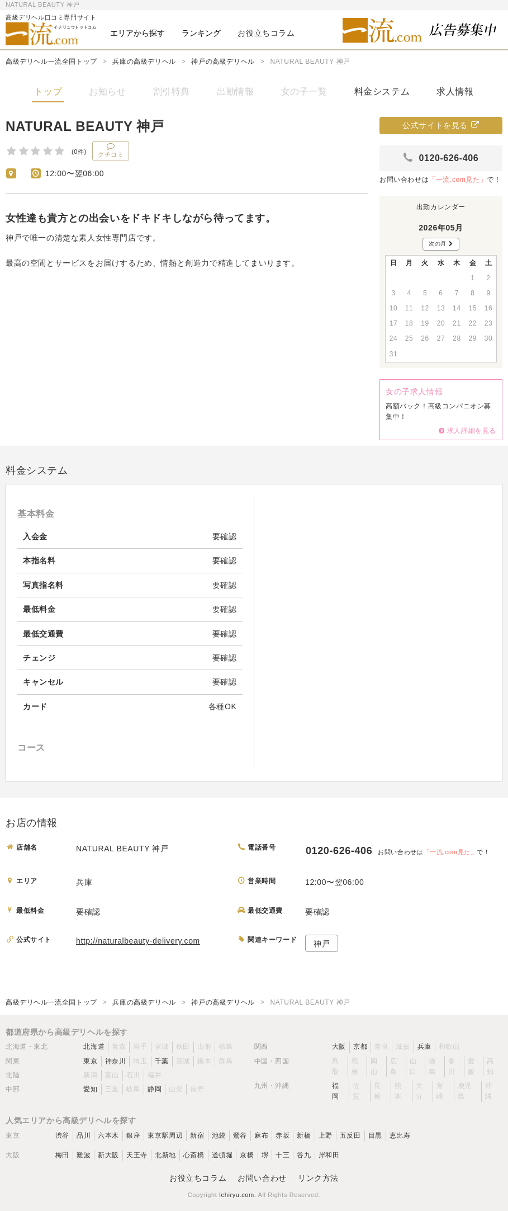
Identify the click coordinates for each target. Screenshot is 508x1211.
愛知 (90, 1089)
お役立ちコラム (197, 1178)
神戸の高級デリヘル (222, 61)
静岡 (155, 1089)
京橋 (247, 1155)
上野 (326, 1135)
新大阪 (108, 1155)
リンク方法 (318, 1178)
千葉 (162, 1061)
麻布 (261, 1135)
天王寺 (137, 1155)
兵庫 (424, 1046)
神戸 (322, 943)
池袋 (219, 1135)
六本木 (108, 1135)
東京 (90, 1061)
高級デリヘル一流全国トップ (51, 61)
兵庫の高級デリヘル (143, 61)
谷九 (304, 1155)
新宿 (197, 1135)
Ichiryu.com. (238, 1194)
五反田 (350, 1135)
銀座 (133, 1135)
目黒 (375, 1135)
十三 (282, 1155)
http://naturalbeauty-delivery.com (138, 940)
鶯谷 (240, 1135)
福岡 (335, 1091)
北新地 (165, 1155)
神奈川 (115, 1061)
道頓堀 (222, 1155)
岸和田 (329, 1155)
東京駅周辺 (165, 1135)
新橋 (304, 1135)
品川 (84, 1135)
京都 (360, 1046)
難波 (84, 1155)
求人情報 (454, 91)
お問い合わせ (262, 1178)
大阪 (339, 1046)
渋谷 (62, 1135)
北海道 (94, 1046)
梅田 (62, 1155)
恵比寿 (400, 1135)
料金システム (382, 91)
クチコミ (111, 150)
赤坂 (282, 1135)
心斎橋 (194, 1155)
